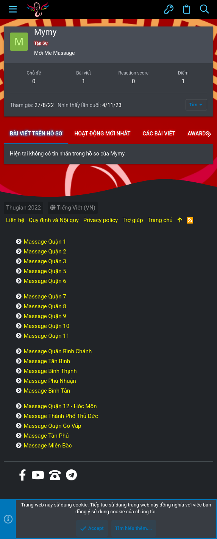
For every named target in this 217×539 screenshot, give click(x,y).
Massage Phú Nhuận (49, 380)
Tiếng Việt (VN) (72, 207)
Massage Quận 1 (44, 241)
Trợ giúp (132, 220)
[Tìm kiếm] (204, 9)
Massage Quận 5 (44, 271)
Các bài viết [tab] (159, 133)
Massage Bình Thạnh (49, 371)
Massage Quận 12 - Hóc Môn (60, 406)
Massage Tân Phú (46, 435)
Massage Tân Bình (46, 361)
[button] (13, 9)
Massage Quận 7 (44, 296)
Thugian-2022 (23, 207)
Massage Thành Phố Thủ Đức (60, 416)
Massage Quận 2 (44, 251)
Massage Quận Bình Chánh (57, 351)
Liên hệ (15, 220)
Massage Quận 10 (46, 326)
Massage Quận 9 (44, 316)
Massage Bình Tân (46, 390)
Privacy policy (100, 220)
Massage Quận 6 (44, 281)
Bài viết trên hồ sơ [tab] (36, 133)
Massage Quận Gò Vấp (52, 426)
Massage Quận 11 (46, 335)
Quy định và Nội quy (54, 220)
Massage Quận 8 (44, 306)
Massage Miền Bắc (47, 445)
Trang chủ (160, 220)
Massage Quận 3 (44, 261)
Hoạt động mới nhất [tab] (102, 133)
